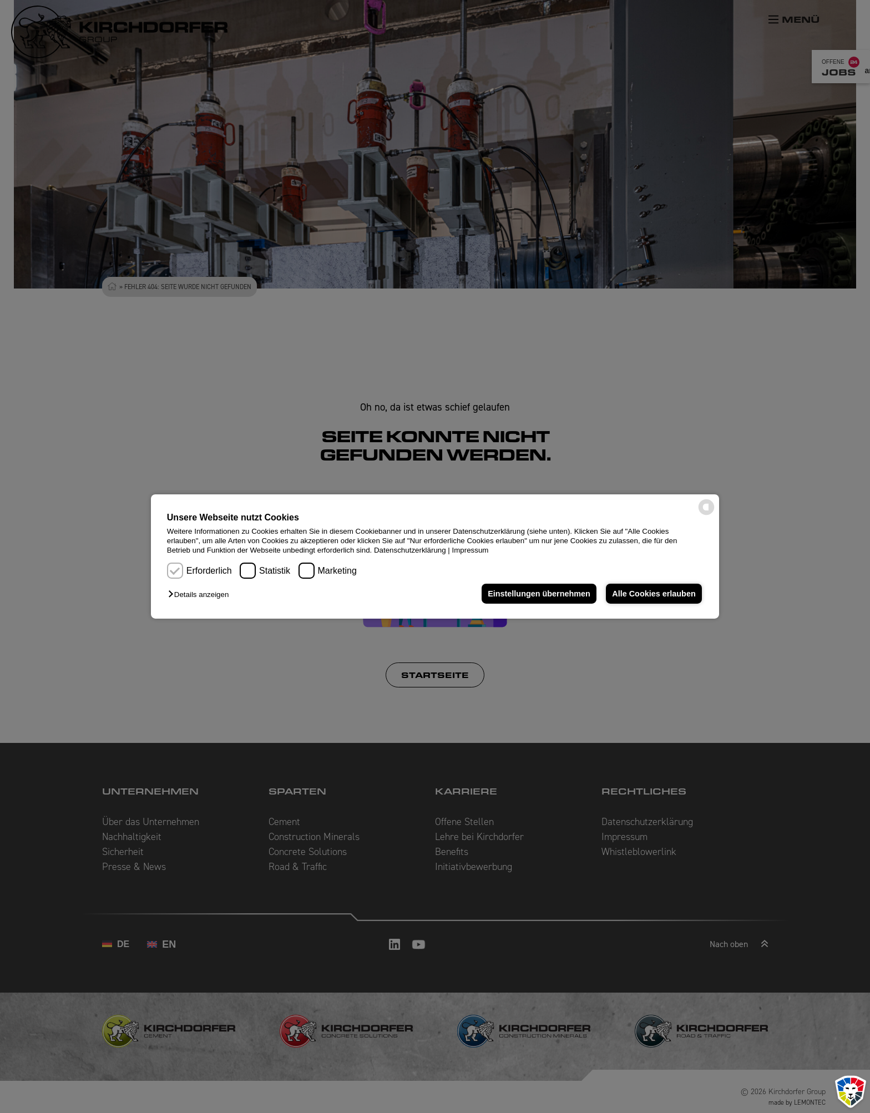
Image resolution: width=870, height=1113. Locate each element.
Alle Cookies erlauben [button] (653, 593)
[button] (201, 594)
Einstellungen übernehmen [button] (539, 593)
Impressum (470, 550)
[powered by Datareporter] (706, 514)
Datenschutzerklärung (410, 550)
